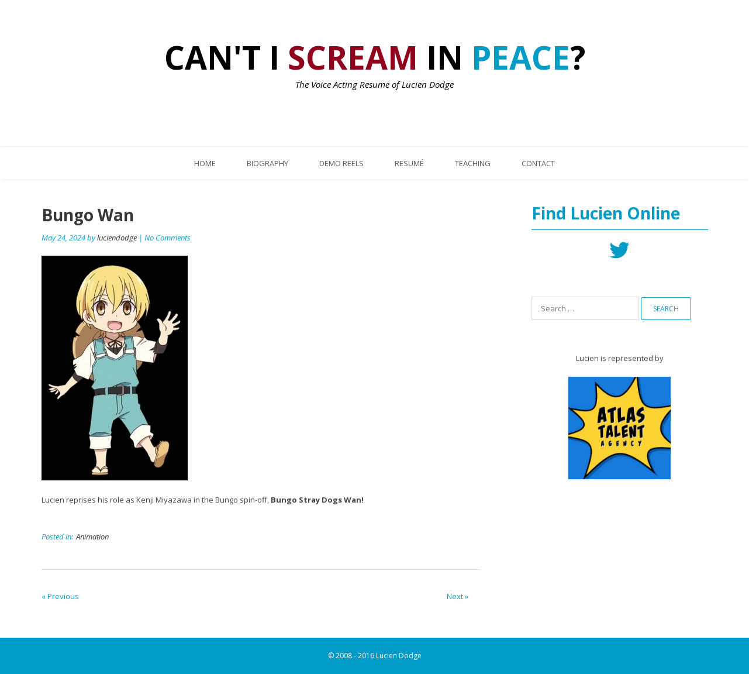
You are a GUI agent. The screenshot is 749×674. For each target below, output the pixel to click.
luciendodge (117, 238)
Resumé (409, 163)
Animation (92, 537)
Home (205, 163)
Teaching (473, 163)
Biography (267, 163)
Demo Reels (341, 163)
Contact (538, 163)
